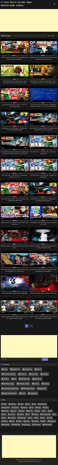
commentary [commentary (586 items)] (43, 404)
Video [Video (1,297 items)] (43, 421)
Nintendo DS (37, 378)
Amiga (5, 369)
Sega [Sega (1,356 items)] (12, 421)
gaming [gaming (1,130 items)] (22, 410)
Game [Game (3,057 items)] (46, 407)
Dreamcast (23, 374)
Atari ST (39, 369)
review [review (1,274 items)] (50, 417)
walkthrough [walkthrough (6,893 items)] (16, 424)
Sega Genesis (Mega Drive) (11, 388)
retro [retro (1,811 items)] (43, 417)
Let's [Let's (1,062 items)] (4, 414)
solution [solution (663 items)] (27, 421)
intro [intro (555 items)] (51, 410)
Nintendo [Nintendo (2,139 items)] (35, 414)
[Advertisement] (29, 20)
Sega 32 (36, 383)
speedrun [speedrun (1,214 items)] (35, 421)
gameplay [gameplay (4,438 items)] (5, 410)
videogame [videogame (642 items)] (52, 421)
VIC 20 (23, 393)
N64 (15, 378)
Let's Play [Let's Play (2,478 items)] (12, 414)
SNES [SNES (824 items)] (19, 421)
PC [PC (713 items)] (55, 414)
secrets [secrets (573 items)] (5, 421)
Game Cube (34, 374)
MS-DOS (6, 378)
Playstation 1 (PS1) (9, 383)
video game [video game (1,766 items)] (6, 424)
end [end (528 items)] (32, 407)
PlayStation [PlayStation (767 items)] (13, 417)
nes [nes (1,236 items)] (28, 414)
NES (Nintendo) (25, 378)
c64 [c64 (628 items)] (35, 404)
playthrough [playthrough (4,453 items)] (23, 417)
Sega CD (46, 383)
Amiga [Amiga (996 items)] (21, 404)
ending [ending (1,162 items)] (39, 407)
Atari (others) (28, 369)
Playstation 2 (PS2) (24, 383)
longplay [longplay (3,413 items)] (21, 414)
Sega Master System (28, 388)
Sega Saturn (42, 388)
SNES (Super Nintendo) (10, 393)
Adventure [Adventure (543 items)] (13, 404)
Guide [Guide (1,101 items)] (38, 410)
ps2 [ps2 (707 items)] (37, 417)
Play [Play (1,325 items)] (4, 417)
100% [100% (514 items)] (4, 404)
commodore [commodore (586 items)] (6, 407)
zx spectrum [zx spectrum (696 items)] (37, 424)
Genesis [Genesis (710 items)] (30, 410)
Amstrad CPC (15, 369)
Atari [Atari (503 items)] (28, 404)
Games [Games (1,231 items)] (14, 410)
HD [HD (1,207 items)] (45, 410)
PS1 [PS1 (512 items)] (31, 417)
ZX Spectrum (33, 393)
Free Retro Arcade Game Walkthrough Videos (16, 4)
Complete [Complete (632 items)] (16, 407)
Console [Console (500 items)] (25, 407)
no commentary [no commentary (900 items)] (46, 414)
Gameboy (45, 374)
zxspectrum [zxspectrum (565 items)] (27, 424)
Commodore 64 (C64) (9, 374)
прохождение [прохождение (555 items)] (47, 424)
